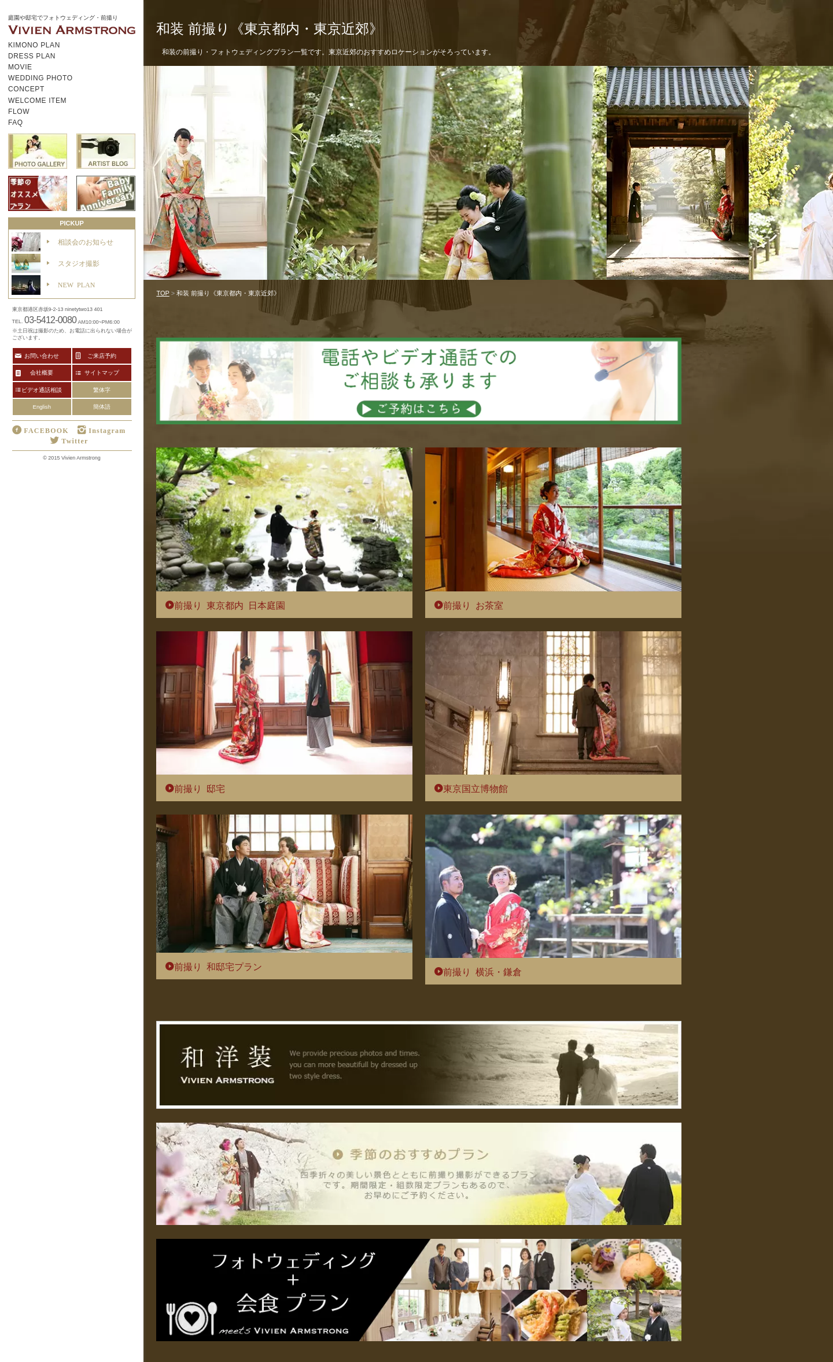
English (42, 407)
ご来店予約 (101, 355)
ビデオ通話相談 (41, 390)
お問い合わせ (41, 355)
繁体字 (101, 390)
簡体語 (101, 407)
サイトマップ (101, 372)
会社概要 (41, 372)
